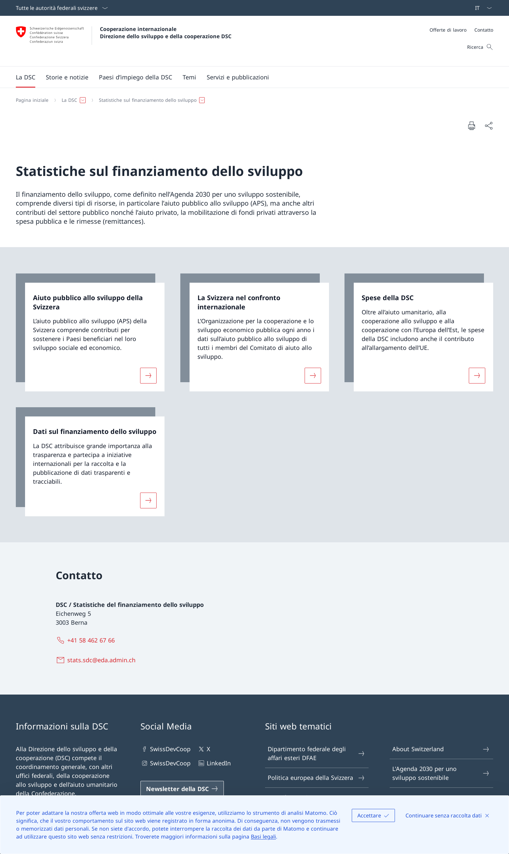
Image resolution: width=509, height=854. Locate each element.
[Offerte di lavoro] (448, 29)
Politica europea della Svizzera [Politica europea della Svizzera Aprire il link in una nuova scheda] (316, 778)
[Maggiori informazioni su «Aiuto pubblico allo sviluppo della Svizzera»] (148, 376)
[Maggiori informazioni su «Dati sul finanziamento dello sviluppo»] (148, 500)
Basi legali (263, 836)
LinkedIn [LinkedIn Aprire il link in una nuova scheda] (214, 763)
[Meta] (461, 29)
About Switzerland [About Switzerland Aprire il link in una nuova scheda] (441, 749)
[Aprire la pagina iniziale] (123, 41)
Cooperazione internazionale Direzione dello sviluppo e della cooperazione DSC (165, 32)
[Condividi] (488, 126)
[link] (90, 332)
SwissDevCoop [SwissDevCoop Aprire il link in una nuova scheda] (165, 749)
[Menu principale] (249, 77)
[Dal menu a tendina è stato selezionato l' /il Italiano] (481, 8)
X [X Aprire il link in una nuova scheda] (203, 749)
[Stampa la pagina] (471, 125)
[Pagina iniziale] (32, 100)
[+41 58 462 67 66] (87, 640)
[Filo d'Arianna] (252, 100)
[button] (26, 77)
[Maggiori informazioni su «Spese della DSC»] (477, 376)
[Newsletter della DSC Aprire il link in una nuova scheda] (182, 789)
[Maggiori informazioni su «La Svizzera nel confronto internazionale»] (313, 376)
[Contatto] (483, 29)
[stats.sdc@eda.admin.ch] (97, 660)
